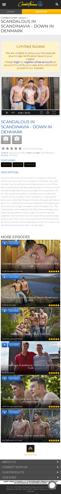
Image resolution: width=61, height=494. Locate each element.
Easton (6, 164)
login (17, 62)
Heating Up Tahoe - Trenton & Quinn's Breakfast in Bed (30, 299)
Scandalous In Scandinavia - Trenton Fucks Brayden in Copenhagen (30, 400)
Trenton (29, 164)
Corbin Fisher (9, 18)
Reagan (18, 164)
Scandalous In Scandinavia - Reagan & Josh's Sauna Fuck (30, 265)
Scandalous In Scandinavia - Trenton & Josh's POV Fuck (30, 366)
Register (41, 11)
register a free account (38, 62)
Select (22, 18)
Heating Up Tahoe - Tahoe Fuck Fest (30, 334)
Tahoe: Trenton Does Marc (30, 435)
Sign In (10, 11)
